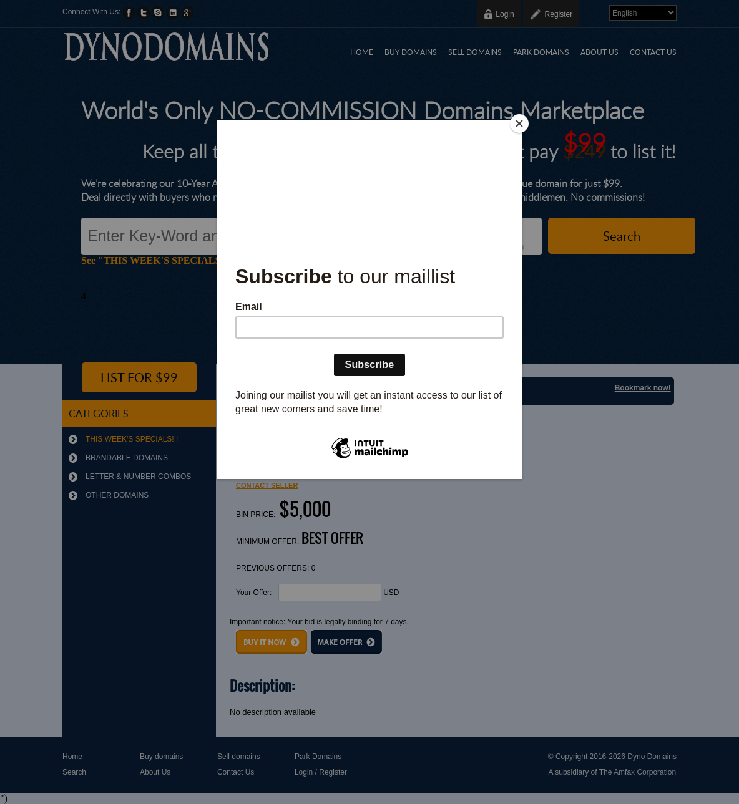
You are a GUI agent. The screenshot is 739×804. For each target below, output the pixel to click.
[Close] (519, 123)
